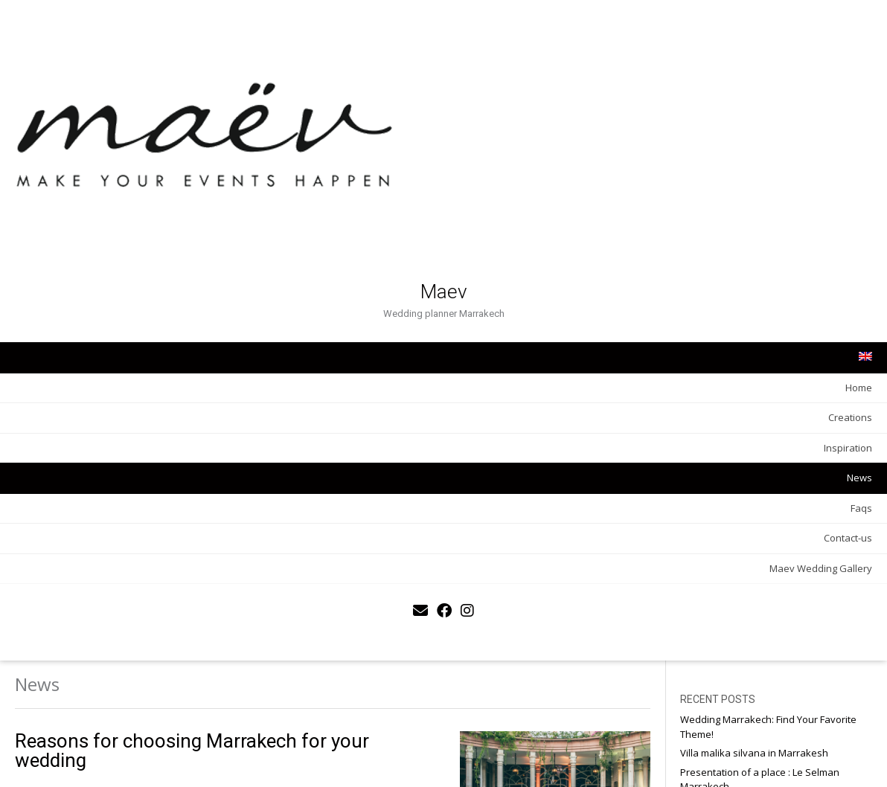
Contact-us (169, 392)
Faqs (182, 361)
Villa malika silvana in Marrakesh (780, 100)
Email (745, 441)
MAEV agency (282, 619)
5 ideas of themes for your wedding (373, 266)
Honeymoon (760, 323)
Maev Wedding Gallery (142, 421)
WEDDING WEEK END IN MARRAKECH (326, 442)
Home (180, 241)
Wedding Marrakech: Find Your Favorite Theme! (801, 66)
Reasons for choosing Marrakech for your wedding (379, 90)
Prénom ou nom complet (793, 389)
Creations (171, 271)
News (180, 331)
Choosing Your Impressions (794, 192)
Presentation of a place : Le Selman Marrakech (793, 133)
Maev (104, 145)
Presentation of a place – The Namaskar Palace (798, 166)
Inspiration (169, 301)
